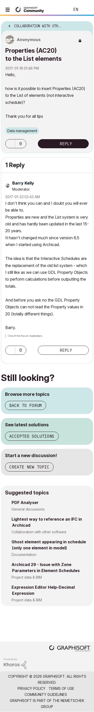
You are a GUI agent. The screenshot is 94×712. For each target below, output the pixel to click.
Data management (22, 131)
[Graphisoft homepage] (69, 649)
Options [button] (86, 24)
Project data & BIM (27, 577)
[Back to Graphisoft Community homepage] (30, 9)
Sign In (86, 9)
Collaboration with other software (39, 532)
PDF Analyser (25, 502)
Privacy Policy (31, 688)
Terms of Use (61, 688)
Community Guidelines (46, 694)
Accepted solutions (31, 436)
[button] (10, 143)
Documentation (24, 554)
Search (58, 9)
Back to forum (25, 405)
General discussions (28, 509)
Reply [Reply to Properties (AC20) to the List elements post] (66, 143)
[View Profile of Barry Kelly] (23, 183)
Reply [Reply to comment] (66, 350)
